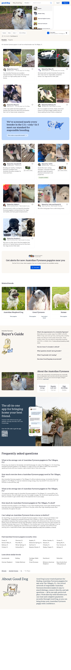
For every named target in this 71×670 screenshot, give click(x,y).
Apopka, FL (32, 540)
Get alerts (35, 267)
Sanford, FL (32, 545)
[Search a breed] (42, 2)
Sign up (66, 2)
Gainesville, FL (19, 547)
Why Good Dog (17, 3)
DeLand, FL (46, 542)
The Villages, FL (14, 36)
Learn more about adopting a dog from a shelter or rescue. (39, 527)
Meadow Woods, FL (34, 547)
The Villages (27, 571)
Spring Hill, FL (60, 542)
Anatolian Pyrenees (13, 571)
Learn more (46, 379)
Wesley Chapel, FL (48, 547)
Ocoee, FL (59, 540)
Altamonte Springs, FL (35, 542)
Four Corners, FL (61, 545)
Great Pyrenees (33, 562)
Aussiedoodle (5, 558)
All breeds (4, 571)
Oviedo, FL (5, 547)
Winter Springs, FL (20, 545)
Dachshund (46, 558)
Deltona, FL (5, 545)
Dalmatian (59, 558)
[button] (12, 58)
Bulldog (17, 558)
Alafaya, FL (60, 547)
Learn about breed (44, 317)
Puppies (10, 40)
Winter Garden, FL (48, 540)
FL (21, 571)
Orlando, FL (46, 545)
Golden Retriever (20, 562)
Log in (58, 2)
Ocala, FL (4, 540)
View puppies (13, 316)
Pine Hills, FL (18, 542)
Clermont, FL (19, 540)
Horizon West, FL (6, 542)
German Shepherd (7, 562)
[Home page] (6, 3)
